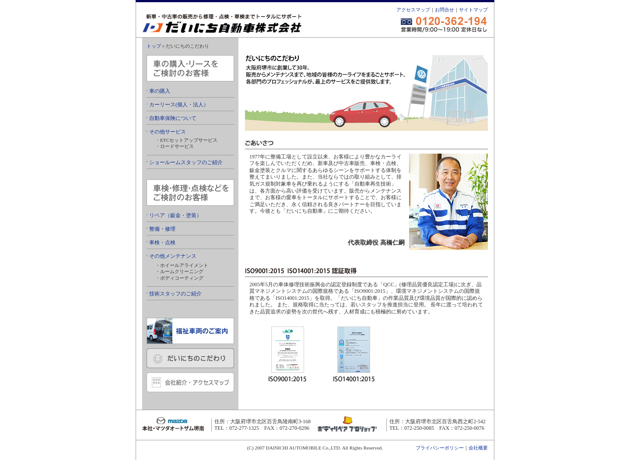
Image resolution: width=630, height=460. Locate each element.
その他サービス (166, 132)
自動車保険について (171, 118)
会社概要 (478, 447)
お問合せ (444, 9)
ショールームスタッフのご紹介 (185, 162)
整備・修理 (161, 229)
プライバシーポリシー (440, 447)
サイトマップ (473, 9)
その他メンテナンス (171, 256)
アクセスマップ (413, 9)
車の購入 (158, 91)
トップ (154, 46)
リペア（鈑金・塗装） (174, 215)
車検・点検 (161, 242)
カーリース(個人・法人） (178, 105)
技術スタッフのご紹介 (174, 294)
